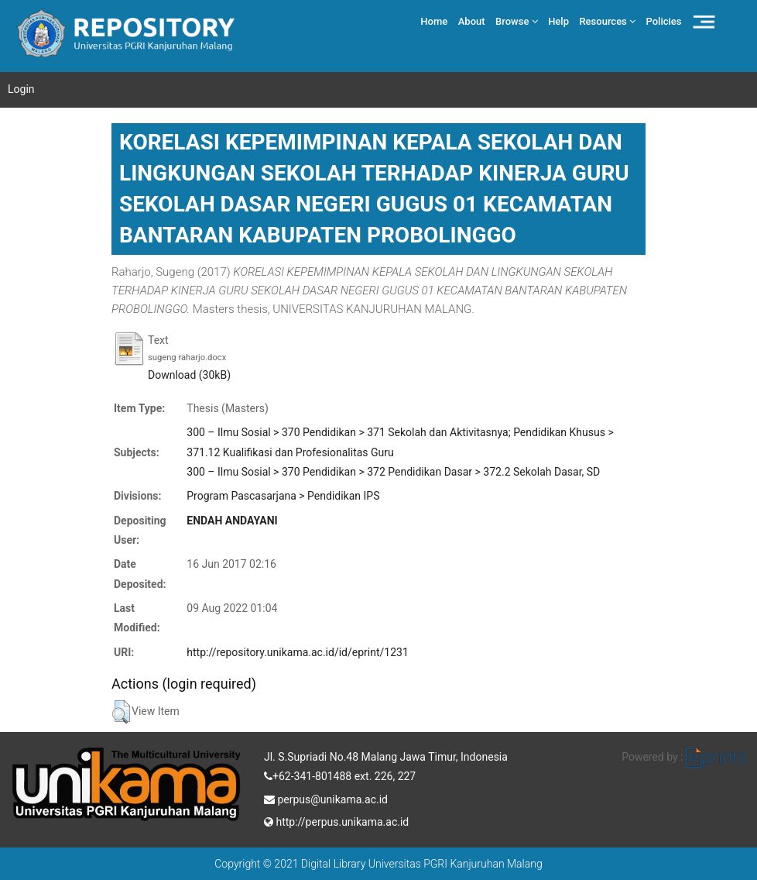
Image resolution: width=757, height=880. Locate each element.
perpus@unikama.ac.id (326, 798)
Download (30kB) (189, 375)
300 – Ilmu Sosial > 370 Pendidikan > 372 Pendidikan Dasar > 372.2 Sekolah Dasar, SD (393, 472)
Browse (516, 21)
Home (433, 21)
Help (558, 21)
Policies (664, 21)
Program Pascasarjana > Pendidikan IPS (283, 496)
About (471, 21)
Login (21, 89)
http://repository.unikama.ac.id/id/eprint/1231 (297, 652)
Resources (607, 21)
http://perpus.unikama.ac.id (336, 820)
